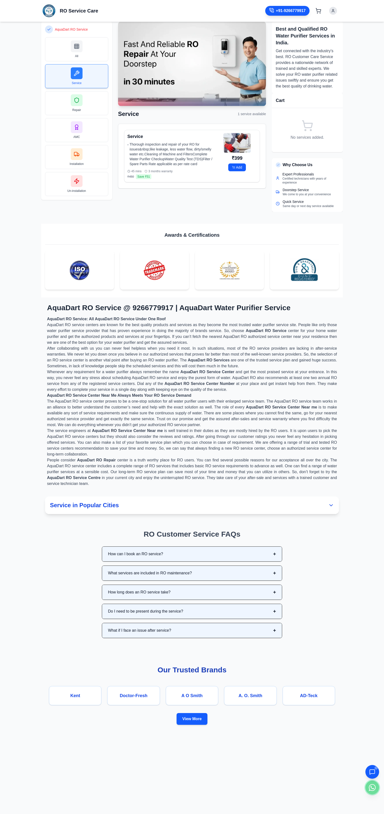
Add (237, 167)
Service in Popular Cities (192, 505)
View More (192, 719)
